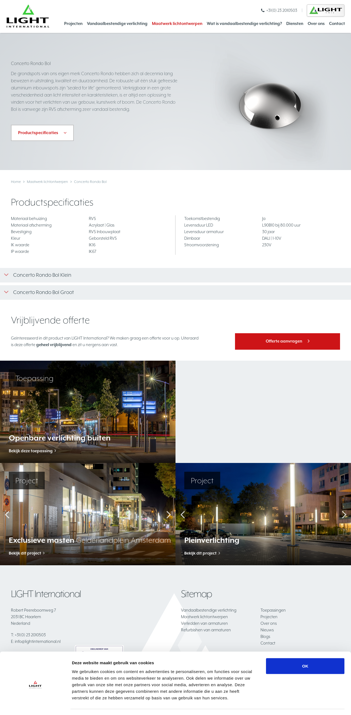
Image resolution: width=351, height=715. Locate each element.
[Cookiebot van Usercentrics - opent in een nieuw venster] (36, 704)
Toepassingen (273, 610)
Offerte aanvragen (284, 341)
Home (16, 182)
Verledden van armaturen (204, 623)
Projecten (73, 23)
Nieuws (267, 630)
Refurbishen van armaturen (206, 630)
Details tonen (296, 704)
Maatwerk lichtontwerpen (177, 23)
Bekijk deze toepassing (31, 450)
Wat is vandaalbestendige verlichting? (244, 23)
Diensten (294, 23)
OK (305, 650)
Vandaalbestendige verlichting (117, 23)
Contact (337, 23)
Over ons (316, 23)
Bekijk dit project (25, 553)
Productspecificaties (38, 132)
